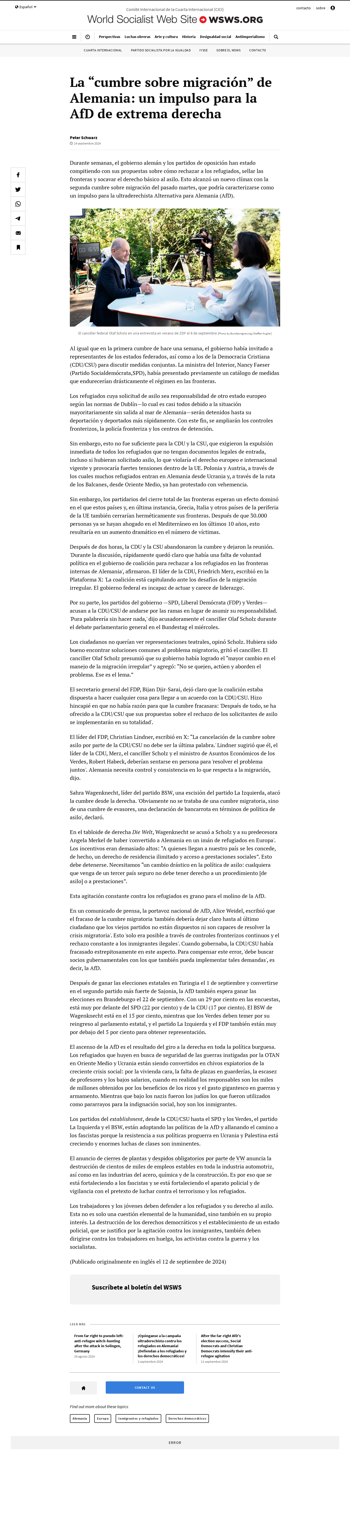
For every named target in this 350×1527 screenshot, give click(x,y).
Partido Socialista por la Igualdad (161, 50)
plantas (138, 1158)
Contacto (257, 50)
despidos (163, 1158)
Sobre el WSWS (228, 50)
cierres (112, 1158)
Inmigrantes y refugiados (138, 1418)
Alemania (80, 1418)
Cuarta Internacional (103, 50)
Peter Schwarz (83, 137)
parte (221, 1158)
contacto (303, 7)
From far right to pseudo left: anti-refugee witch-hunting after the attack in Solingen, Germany (98, 1343)
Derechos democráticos (187, 1418)
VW (240, 1158)
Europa (103, 1418)
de (125, 1158)
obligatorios (189, 1158)
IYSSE (203, 50)
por (210, 1158)
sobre (320, 7)
